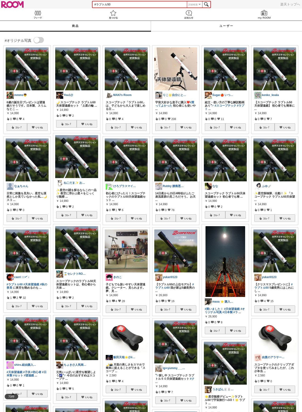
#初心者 (36, 372)
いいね (39, 127)
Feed (38, 14)
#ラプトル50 (15, 284)
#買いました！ (214, 309)
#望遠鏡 (29, 375)
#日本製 (227, 312)
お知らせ (188, 14)
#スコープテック (225, 105)
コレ (18, 127)
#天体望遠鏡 (31, 284)
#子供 (26, 372)
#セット (18, 375)
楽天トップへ (290, 4)
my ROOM (264, 14)
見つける (113, 14)
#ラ (235, 312)
